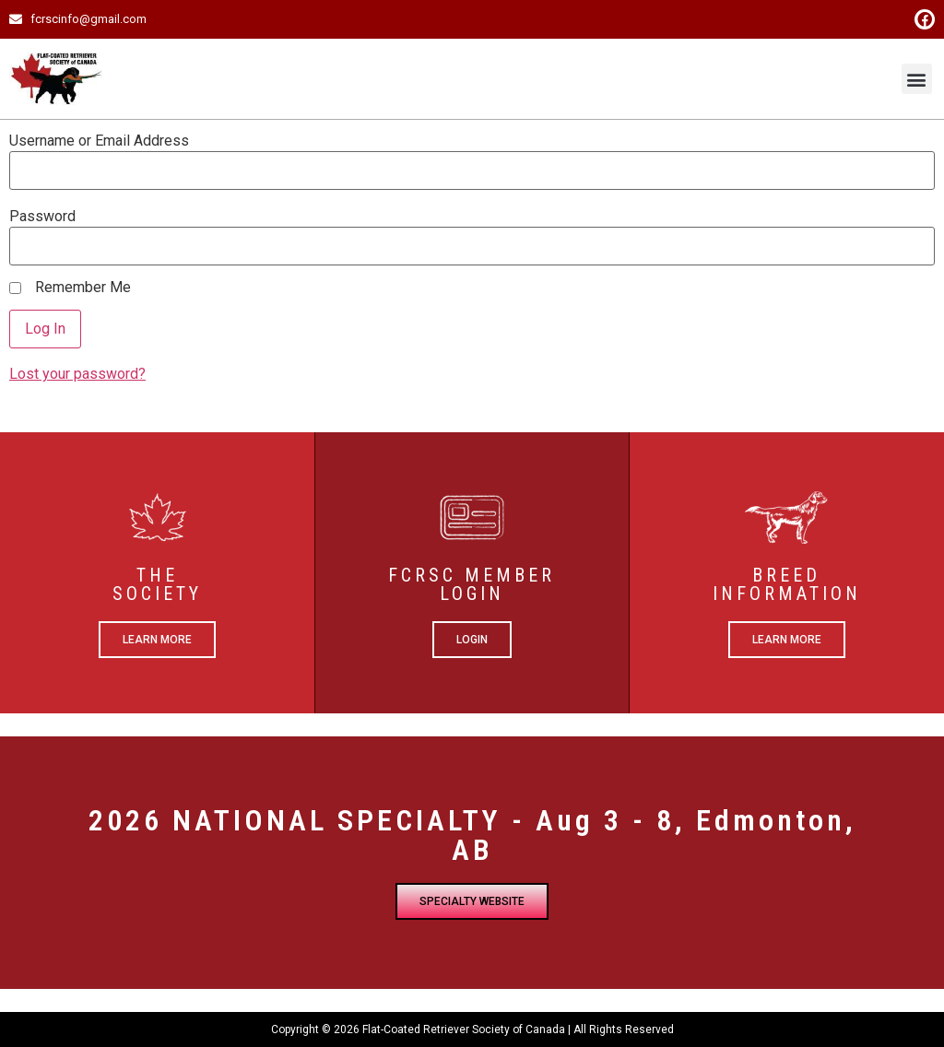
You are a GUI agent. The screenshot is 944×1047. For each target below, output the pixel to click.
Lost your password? (77, 373)
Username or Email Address (99, 141)
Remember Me (83, 287)
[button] (917, 79)
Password (42, 216)
